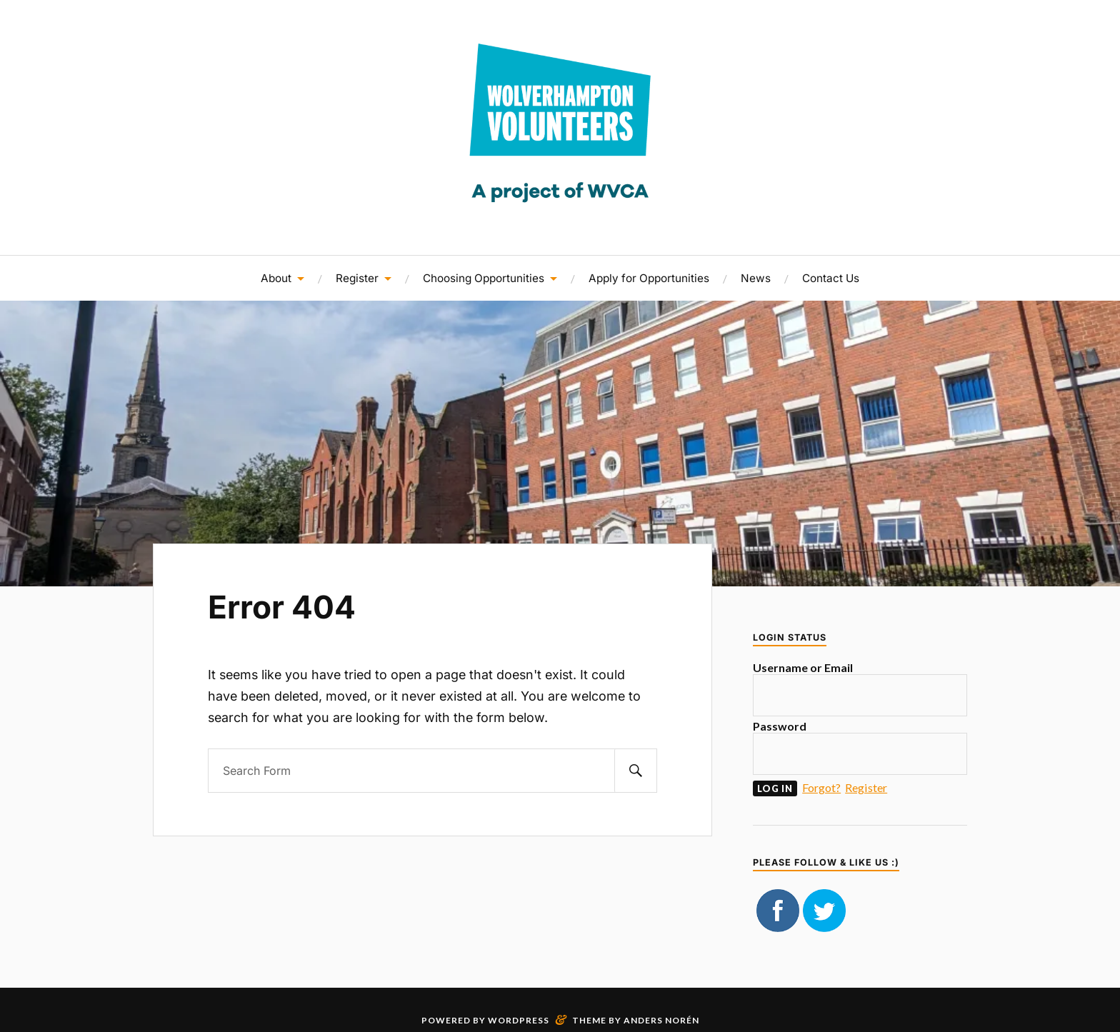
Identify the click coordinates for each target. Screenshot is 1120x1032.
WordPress (518, 1020)
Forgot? (821, 787)
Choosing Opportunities (483, 278)
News (756, 278)
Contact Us (830, 278)
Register (357, 278)
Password (779, 726)
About (276, 278)
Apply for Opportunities (649, 278)
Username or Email (803, 667)
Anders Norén (661, 1020)
